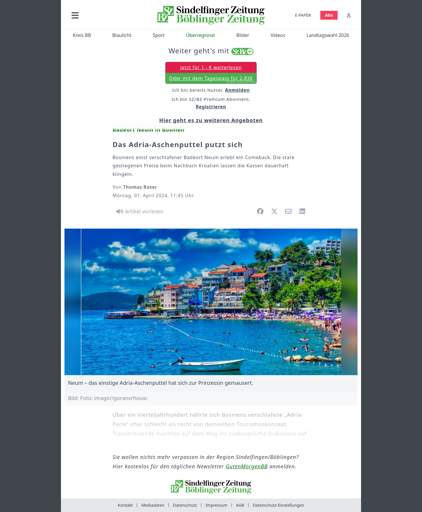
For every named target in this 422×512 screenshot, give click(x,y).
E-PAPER (303, 15)
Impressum (216, 505)
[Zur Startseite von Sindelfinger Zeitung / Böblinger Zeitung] (211, 15)
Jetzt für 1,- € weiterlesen (211, 67)
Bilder (242, 35)
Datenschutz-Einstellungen (278, 505)
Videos (277, 35)
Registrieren (211, 107)
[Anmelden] (348, 15)
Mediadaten (152, 505)
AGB (240, 505)
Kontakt (125, 505)
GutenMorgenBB (247, 466)
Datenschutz (185, 505)
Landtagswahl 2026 (328, 35)
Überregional (200, 35)
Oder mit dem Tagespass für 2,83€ (212, 79)
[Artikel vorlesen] (139, 211)
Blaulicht (121, 35)
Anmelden (237, 90)
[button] (106, 15)
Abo (329, 15)
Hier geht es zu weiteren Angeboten (211, 120)
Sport (159, 35)
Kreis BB (82, 35)
